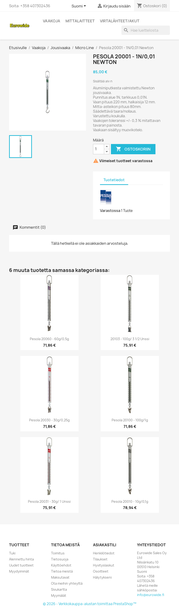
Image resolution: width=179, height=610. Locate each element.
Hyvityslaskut (103, 565)
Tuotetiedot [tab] (114, 180)
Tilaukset (100, 559)
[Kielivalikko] (80, 6)
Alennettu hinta (21, 559)
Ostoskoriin (133, 149)
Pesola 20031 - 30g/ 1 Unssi (49, 501)
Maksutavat (60, 577)
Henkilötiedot (103, 553)
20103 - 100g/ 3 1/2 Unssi (129, 339)
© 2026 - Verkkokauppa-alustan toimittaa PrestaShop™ (89, 603)
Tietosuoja (59, 559)
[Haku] (145, 30)
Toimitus (58, 553)
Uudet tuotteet (21, 565)
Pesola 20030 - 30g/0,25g (49, 420)
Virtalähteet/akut (119, 20)
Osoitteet (100, 571)
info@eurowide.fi (150, 595)
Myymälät (58, 595)
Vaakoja (51, 20)
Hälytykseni (102, 577)
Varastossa (110, 210)
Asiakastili (104, 544)
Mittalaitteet (80, 20)
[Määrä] (98, 149)
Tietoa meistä (62, 571)
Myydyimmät (19, 571)
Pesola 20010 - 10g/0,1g (129, 501)
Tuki (12, 553)
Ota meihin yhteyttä (67, 583)
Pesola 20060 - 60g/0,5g (49, 339)
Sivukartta (59, 589)
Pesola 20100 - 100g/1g (130, 420)
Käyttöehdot (61, 565)
